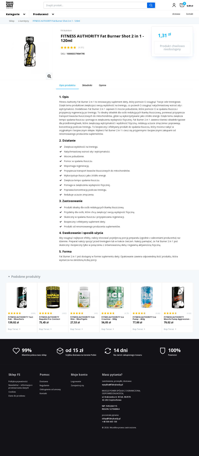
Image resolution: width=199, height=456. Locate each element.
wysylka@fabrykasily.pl (112, 384)
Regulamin (44, 385)
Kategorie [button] (13, 14)
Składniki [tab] (87, 85)
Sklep (11, 20)
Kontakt (43, 393)
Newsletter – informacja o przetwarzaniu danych (20, 386)
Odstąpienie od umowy (50, 389)
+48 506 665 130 (109, 421)
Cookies (12, 391)
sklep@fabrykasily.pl (111, 418)
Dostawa (44, 381)
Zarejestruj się (77, 385)
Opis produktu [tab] (67, 85)
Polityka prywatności (17, 381)
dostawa (176, 14)
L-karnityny (23, 20)
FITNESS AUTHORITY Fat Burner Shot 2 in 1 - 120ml (56, 20)
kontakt (189, 14)
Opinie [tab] (102, 85)
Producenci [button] (40, 14)
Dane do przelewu (16, 395)
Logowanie (76, 381)
